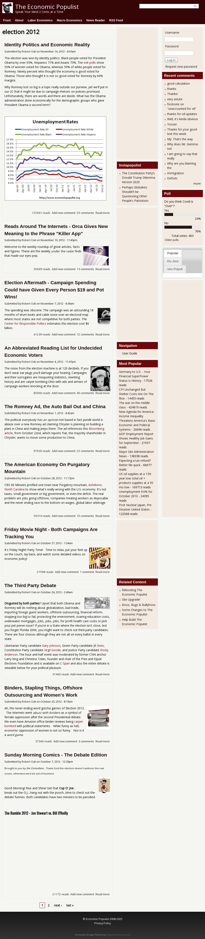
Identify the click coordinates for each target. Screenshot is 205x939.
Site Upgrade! (131, 599)
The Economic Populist (47, 7)
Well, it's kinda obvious (182, 119)
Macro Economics (69, 20)
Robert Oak (29, 51)
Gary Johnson (51, 646)
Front (7, 20)
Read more (103, 213)
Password (172, 46)
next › (58, 905)
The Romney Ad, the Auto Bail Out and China (55, 406)
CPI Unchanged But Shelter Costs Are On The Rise (136, 393)
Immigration (175, 173)
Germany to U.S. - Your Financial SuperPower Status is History (134, 376)
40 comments (85, 393)
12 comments (85, 334)
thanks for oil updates (182, 114)
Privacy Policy (102, 923)
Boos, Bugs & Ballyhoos (139, 605)
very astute (174, 99)
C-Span (65, 663)
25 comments (85, 213)
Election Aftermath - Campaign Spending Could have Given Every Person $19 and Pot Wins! (54, 289)
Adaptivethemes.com (118, 934)
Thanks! (172, 94)
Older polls (172, 240)
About (19, 20)
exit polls (90, 62)
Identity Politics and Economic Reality (47, 44)
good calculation (178, 83)
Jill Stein (98, 646)
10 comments (85, 516)
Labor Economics (40, 20)
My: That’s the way (180, 139)
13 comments (85, 269)
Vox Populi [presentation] (175, 269)
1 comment (87, 572)
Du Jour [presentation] (173, 261)
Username (172, 32)
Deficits (172, 178)
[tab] (173, 253)
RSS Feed (116, 20)
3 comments (86, 741)
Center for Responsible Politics (25, 323)
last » (70, 905)
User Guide (129, 353)
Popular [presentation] (172, 253)
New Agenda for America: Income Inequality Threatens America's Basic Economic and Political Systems (137, 420)
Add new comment (63, 213)
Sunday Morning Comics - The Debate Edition (55, 755)
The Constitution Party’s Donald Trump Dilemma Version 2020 (138, 177)
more (197, 183)
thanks (171, 89)
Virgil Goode (52, 650)
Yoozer (172, 124)
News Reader (95, 20)
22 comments (85, 451)
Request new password (181, 67)
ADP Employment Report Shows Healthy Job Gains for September (136, 438)
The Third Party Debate (30, 585)
